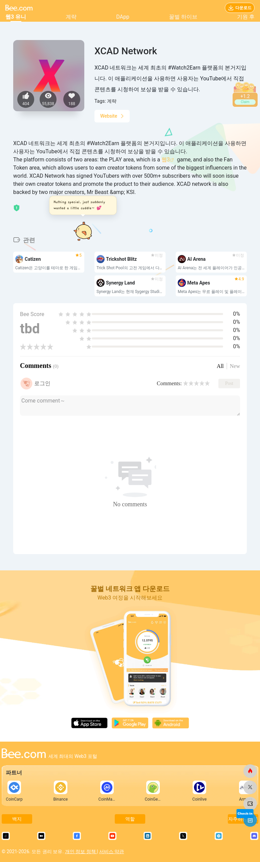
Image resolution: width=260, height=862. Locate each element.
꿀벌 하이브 (183, 17)
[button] (85, 205)
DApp (122, 17)
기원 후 (246, 17)
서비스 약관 (111, 851)
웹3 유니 (15, 17)
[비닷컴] (250, 771)
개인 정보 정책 (81, 851)
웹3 (165, 159)
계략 (71, 17)
